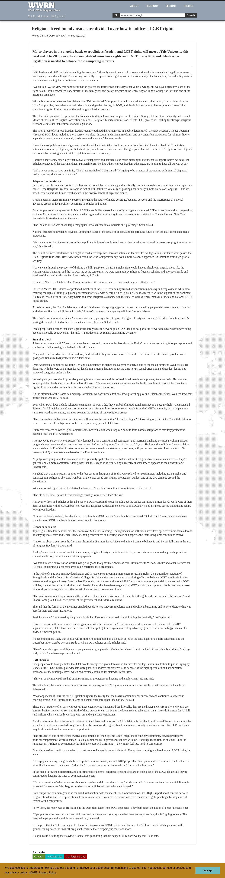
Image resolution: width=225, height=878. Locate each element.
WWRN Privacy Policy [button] (42, 872)
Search (191, 15)
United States (54, 856)
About (134, 6)
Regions (171, 6)
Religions (152, 6)
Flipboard (58, 16)
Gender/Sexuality (75, 856)
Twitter (43, 16)
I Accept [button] (207, 870)
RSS (32, 16)
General (38, 856)
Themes (188, 6)
